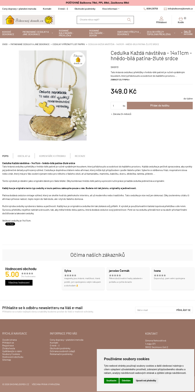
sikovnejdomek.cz (19, 384)
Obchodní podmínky (85, 9)
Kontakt (47, 9)
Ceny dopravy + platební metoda (19, 9)
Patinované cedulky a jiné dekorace (36, 33)
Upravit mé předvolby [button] (146, 380)
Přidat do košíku (159, 105)
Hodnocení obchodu (12, 357)
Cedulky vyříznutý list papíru (69, 44)
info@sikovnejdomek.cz (180, 9)
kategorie (188, 33)
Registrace (8, 345)
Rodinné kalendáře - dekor (96, 33)
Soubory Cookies (11, 354)
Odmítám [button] (126, 380)
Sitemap (6, 360)
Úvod (5, 44)
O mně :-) (63, 9)
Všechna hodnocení (19, 282)
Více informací (109, 9)
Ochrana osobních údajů (62, 351)
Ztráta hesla (8, 348)
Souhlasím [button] (111, 380)
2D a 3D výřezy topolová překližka (159, 33)
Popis (5, 156)
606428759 (152, 9)
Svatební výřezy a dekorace (128, 33)
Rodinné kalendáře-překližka (66, 33)
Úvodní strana (9, 340)
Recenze (80, 156)
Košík (182, 20)
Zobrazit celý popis (119, 80)
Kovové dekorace (8, 33)
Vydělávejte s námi (12, 351)
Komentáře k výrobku (52, 156)
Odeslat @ (24, 156)
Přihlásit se (183, 310)
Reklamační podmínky (61, 354)
